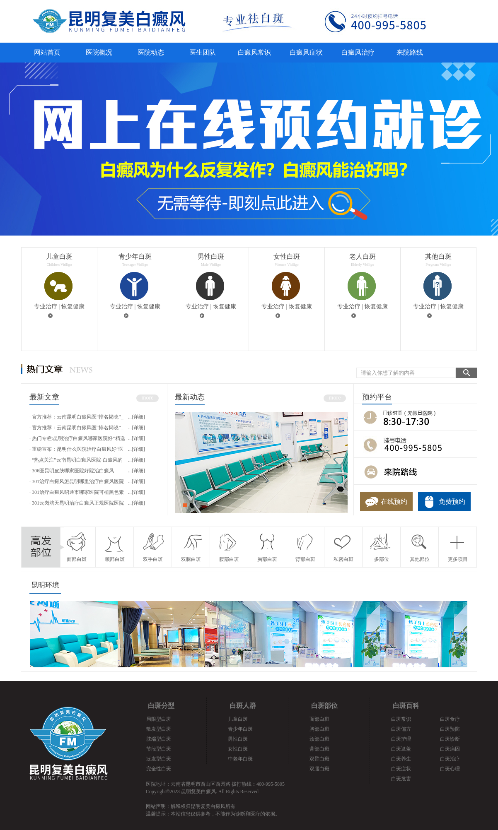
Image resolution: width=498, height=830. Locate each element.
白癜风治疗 (358, 52)
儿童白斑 (238, 719)
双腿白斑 (319, 769)
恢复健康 (73, 306)
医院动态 (151, 52)
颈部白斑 (319, 739)
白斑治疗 (450, 759)
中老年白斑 (240, 759)
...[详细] (136, 417)
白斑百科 (406, 705)
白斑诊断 (450, 739)
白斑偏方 (401, 729)
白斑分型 (161, 705)
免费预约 (452, 501)
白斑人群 (243, 705)
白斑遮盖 (401, 749)
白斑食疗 (450, 719)
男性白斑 (238, 739)
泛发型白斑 (158, 759)
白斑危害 (401, 779)
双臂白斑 (319, 759)
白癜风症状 (306, 52)
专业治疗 (45, 306)
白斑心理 (450, 769)
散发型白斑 (158, 729)
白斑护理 (401, 739)
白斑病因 (450, 749)
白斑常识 (401, 719)
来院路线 (409, 52)
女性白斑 (238, 749)
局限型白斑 (158, 719)
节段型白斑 (158, 749)
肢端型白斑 (158, 739)
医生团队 (202, 52)
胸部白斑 (319, 729)
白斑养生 (401, 759)
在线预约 (394, 501)
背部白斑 (319, 749)
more (148, 398)
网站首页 (47, 52)
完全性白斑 (158, 769)
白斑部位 (324, 705)
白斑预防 (450, 729)
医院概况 (99, 52)
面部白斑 (319, 719)
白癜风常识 (254, 52)
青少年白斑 (240, 729)
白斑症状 (401, 769)
